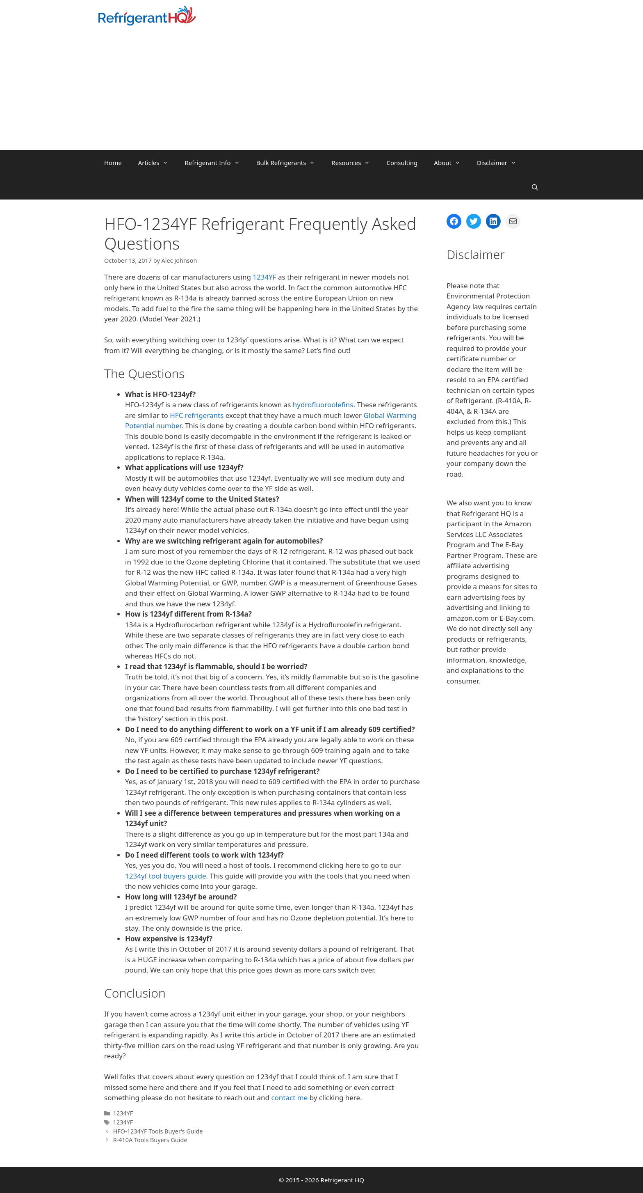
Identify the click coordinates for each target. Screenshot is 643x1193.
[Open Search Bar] (535, 187)
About (451, 162)
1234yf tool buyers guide (165, 876)
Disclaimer (500, 162)
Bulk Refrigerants (290, 162)
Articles (157, 162)
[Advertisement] (321, 88)
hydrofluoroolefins (323, 404)
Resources (354, 162)
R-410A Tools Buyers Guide (150, 1140)
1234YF (264, 277)
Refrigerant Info (216, 162)
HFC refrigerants (196, 415)
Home (113, 162)
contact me (289, 1097)
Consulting (401, 162)
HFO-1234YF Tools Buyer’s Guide (158, 1131)
